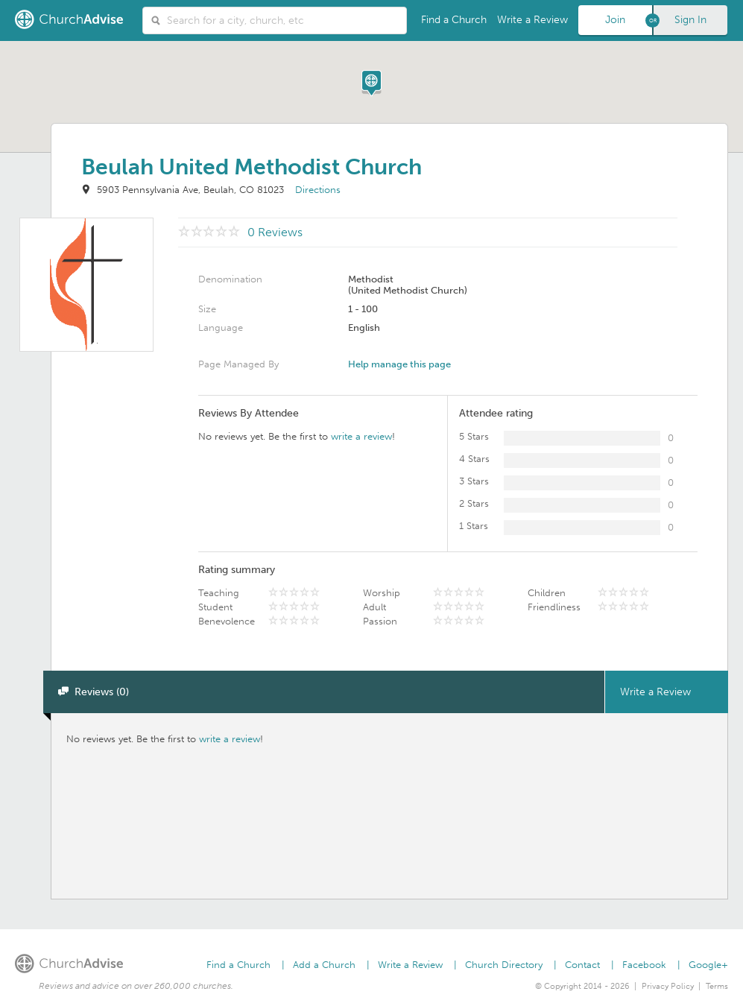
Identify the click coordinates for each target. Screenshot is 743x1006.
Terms (717, 986)
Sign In (690, 19)
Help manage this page (399, 364)
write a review (361, 436)
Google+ (708, 964)
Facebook (644, 964)
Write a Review (532, 19)
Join (615, 19)
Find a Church (454, 19)
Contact (582, 964)
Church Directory (504, 964)
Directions (318, 189)
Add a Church (324, 964)
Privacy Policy (668, 986)
